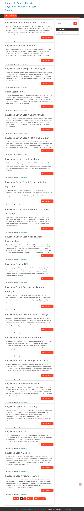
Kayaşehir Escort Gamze (17, 452)
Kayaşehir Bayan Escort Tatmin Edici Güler (27, 138)
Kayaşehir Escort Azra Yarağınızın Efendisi (26, 360)
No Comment (24, 41)
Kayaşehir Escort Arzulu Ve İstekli (22, 476)
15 (36, 499)
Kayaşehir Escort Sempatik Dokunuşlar (25, 68)
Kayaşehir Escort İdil (15, 431)
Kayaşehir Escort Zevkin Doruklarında (24, 337)
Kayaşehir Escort (63, 33)
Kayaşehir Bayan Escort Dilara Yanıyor (24, 114)
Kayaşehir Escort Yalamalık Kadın (22, 383)
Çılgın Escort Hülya (15, 91)
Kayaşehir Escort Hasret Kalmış (21, 406)
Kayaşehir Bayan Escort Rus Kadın (22, 159)
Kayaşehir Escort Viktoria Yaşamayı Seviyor (27, 314)
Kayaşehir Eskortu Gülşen (18, 264)
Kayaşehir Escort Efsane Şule (20, 45)
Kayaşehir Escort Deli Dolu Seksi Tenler (25, 22)
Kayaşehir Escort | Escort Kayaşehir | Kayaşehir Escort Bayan (20, 6)
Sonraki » (41, 499)
